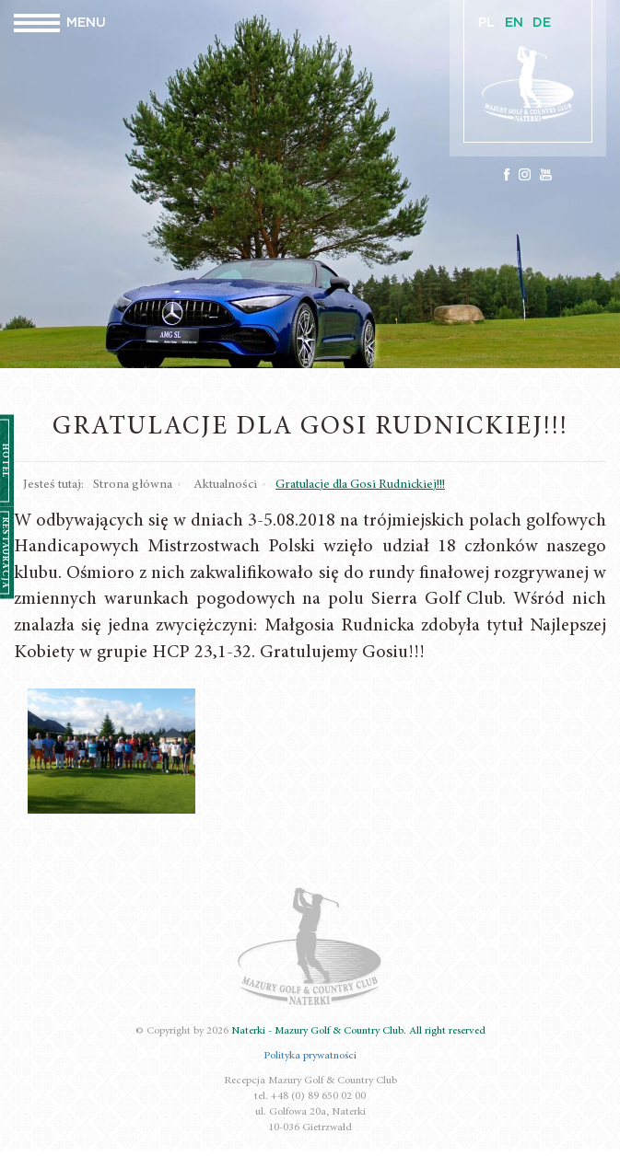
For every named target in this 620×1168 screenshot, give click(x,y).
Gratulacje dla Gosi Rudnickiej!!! (360, 485)
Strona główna (132, 485)
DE (541, 23)
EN (514, 23)
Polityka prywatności (310, 1055)
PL (486, 23)
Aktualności (225, 485)
